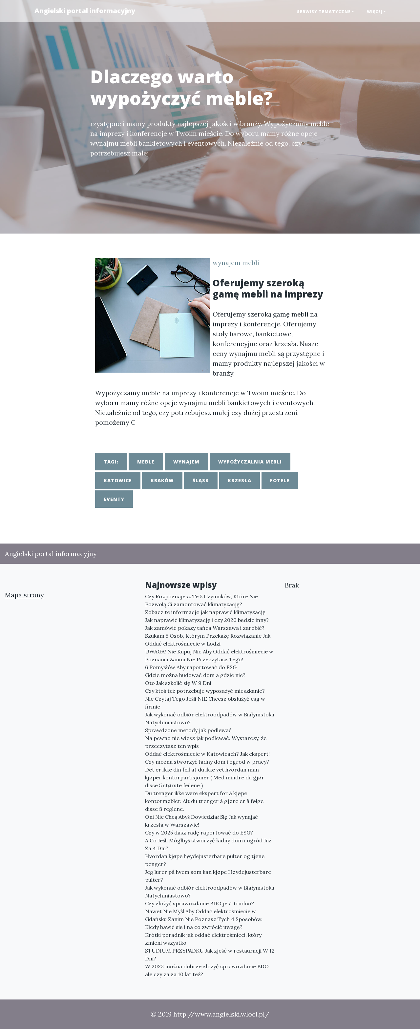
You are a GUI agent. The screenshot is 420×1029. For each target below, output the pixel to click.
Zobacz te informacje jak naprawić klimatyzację (205, 612)
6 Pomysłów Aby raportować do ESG (191, 667)
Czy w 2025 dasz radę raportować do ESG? (199, 832)
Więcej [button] (375, 11)
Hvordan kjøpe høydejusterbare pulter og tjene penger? (204, 860)
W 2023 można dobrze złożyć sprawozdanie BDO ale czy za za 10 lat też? (207, 970)
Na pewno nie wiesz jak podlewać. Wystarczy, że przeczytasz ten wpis (205, 742)
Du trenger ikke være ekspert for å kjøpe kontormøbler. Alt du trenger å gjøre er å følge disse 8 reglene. (204, 801)
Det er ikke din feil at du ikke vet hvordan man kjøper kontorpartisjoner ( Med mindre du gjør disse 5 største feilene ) (204, 777)
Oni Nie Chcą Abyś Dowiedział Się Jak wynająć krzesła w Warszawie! (201, 820)
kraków (162, 480)
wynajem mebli (236, 262)
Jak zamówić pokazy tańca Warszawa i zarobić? (204, 628)
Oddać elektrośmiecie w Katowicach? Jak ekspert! (207, 754)
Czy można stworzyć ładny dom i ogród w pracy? (207, 761)
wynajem (186, 462)
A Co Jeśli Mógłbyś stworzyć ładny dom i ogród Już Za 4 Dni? (208, 844)
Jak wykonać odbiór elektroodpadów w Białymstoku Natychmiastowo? (209, 718)
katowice (118, 480)
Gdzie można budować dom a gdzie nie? (195, 675)
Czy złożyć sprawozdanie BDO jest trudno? (199, 903)
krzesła (239, 480)
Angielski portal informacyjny (84, 10)
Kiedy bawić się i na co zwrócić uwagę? (193, 927)
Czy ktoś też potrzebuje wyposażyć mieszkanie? (205, 691)
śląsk (201, 480)
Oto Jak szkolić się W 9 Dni (178, 683)
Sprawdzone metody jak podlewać (188, 730)
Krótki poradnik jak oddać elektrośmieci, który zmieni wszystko (203, 939)
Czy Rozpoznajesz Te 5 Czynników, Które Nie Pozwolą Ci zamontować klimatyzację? (201, 600)
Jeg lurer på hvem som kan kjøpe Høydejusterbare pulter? (208, 876)
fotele (279, 480)
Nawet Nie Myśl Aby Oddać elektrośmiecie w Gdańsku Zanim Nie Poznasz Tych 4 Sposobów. (203, 915)
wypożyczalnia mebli (250, 462)
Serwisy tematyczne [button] (324, 11)
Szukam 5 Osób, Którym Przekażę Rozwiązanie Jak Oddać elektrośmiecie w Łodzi (207, 639)
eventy (114, 499)
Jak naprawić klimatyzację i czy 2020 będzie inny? (207, 620)
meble (146, 462)
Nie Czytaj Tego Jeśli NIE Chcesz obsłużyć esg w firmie (205, 702)
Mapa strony (24, 595)
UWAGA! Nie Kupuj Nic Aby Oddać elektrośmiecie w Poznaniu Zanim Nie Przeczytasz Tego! (209, 655)
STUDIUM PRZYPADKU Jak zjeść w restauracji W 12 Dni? (210, 954)
